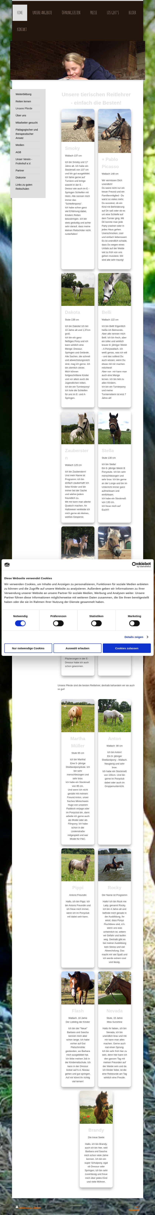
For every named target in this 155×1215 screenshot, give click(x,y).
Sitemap (37, 1207)
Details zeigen (134, 637)
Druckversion (24, 1207)
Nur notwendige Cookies (28, 648)
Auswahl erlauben (77, 648)
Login (136, 1207)
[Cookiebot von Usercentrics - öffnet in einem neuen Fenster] (134, 565)
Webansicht (134, 1210)
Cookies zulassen (126, 648)
